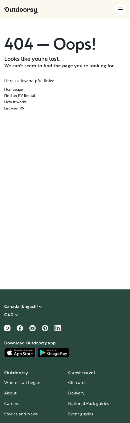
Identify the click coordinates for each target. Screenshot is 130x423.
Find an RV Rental (19, 95)
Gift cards (77, 382)
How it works (15, 102)
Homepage (13, 89)
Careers (11, 403)
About (10, 393)
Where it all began (22, 382)
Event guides (80, 414)
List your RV (14, 108)
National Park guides (88, 403)
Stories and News (21, 414)
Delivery (76, 393)
